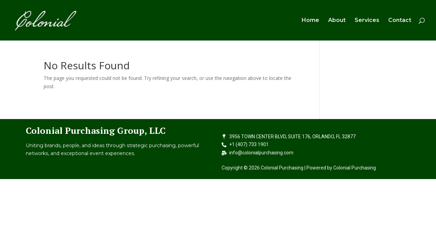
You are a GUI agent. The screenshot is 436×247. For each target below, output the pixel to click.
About (337, 20)
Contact (399, 20)
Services (367, 20)
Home (310, 20)
